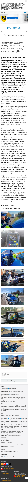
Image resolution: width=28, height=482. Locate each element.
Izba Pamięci (16, 434)
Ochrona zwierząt (15, 415)
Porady (2, 413)
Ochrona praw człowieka (6, 398)
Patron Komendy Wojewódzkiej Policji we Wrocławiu (11, 435)
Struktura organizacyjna (11, 431)
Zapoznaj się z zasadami (20, 475)
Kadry (25, 405)
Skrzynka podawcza (5, 394)
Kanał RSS (2, 464)
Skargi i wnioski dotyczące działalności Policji (9, 400)
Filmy (21, 426)
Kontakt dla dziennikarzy (14, 394)
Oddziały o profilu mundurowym (7, 411)
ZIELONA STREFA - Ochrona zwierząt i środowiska (11, 392)
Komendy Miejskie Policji (6, 439)
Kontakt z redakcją (5, 473)
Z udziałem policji (14, 421)
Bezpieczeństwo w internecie (14, 418)
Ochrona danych (4, 454)
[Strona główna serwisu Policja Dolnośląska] (2, 12)
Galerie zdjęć (16, 426)
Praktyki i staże (21, 398)
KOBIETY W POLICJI (11, 427)
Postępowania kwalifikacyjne (20, 406)
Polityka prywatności (19, 476)
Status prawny (20, 431)
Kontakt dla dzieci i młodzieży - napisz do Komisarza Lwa (12, 391)
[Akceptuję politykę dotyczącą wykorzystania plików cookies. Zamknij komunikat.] (26, 1)
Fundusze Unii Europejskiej (6, 451)
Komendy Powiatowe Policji (17, 439)
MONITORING (11, 456)
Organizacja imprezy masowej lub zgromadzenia (10, 397)
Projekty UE (3, 449)
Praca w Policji (14, 398)
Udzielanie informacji (23, 421)
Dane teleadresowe (12, 388)
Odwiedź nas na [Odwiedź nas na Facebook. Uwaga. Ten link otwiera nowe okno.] (7, 464)
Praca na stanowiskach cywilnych (7, 406)
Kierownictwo (3, 431)
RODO (6, 456)
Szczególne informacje (13, 424)
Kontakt (2, 386)
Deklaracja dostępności (6, 480)
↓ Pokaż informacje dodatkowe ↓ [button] (14, 380)
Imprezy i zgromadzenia (5, 421)
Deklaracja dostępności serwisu (7, 434)
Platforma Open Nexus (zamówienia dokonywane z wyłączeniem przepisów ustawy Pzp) (13, 444)
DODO (2, 456)
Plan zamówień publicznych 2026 (7, 447)
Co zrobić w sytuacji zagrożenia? (7, 416)
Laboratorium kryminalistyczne (15, 432)
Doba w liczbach (4, 426)
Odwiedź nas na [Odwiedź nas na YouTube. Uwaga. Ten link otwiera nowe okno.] (4, 464)
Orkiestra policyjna (4, 432)
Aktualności (3, 422)
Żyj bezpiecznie (8, 415)
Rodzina (2, 415)
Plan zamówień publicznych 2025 (7, 446)
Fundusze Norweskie (5, 452)
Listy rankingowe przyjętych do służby (15, 405)
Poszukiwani (3, 427)
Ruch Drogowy (23, 397)
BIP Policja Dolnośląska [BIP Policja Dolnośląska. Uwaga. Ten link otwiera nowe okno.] (9, 468)
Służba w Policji (4, 405)
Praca (2, 403)
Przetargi (3, 442)
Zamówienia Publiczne (5, 440)
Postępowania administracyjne (7, 395)
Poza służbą (11, 426)
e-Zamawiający (8, 442)
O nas (2, 429)
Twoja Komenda (3, 437)
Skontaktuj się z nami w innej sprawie (8, 401)
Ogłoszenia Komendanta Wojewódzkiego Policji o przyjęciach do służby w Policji (13, 410)
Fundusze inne (15, 451)
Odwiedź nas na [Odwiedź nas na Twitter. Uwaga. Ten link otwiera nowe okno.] (10, 464)
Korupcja (3, 419)
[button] (6, 12)
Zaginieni (25, 426)
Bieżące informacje (21, 424)
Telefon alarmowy (4, 388)
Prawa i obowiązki (4, 418)
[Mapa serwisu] (4, 12)
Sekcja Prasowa (4, 424)
